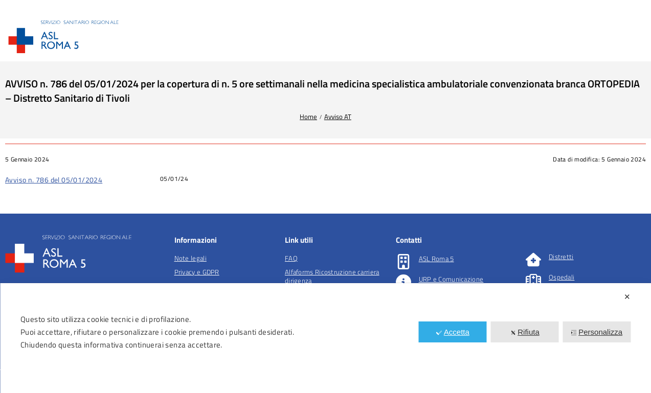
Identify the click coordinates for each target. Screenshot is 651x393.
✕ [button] (627, 296)
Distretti (561, 256)
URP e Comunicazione (451, 279)
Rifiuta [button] (525, 332)
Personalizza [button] (596, 332)
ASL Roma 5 (436, 258)
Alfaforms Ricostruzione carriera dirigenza (332, 276)
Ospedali (561, 277)
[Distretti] (533, 259)
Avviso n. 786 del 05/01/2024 (53, 179)
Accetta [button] (452, 332)
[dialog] (325, 338)
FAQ (291, 258)
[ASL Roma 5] (403, 261)
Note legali (190, 258)
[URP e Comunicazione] (403, 282)
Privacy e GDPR (196, 272)
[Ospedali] (533, 280)
